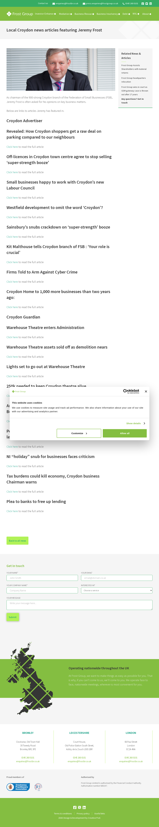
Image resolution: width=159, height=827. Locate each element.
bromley (28, 733)
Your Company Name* (17, 585)
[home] (20, 14)
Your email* (86, 572)
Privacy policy (83, 813)
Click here (12, 147)
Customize (79, 433)
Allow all (124, 433)
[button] (65, 14)
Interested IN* (88, 585)
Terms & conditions (63, 813)
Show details (133, 423)
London (131, 733)
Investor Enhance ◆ (45, 13)
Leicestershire (79, 733)
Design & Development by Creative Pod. (82, 817)
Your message (13, 597)
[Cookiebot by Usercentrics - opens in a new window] (125, 391)
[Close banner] (146, 391)
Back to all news (17, 540)
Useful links (99, 813)
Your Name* (12, 572)
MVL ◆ (136, 13)
